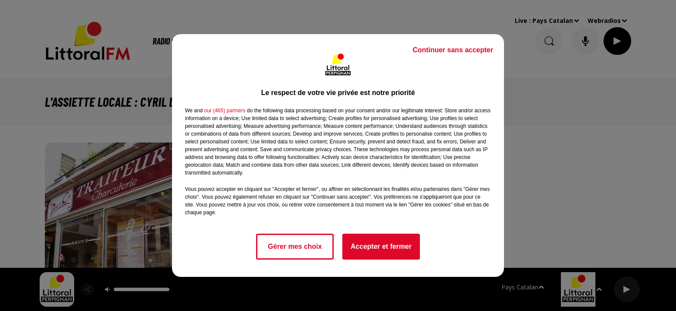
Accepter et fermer (381, 246)
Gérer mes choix (295, 246)
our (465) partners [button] (224, 111)
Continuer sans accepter (453, 50)
